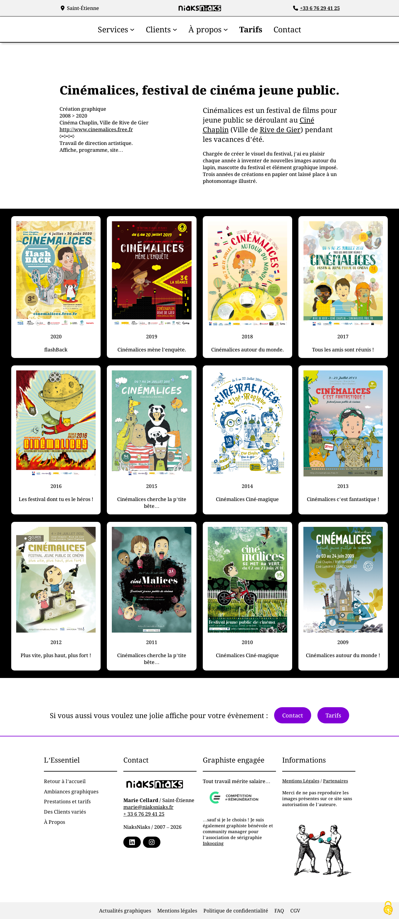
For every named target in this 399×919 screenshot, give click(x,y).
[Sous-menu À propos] (225, 29)
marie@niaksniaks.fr (148, 807)
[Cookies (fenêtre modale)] (388, 908)
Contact (292, 715)
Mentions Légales (300, 781)
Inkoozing (213, 843)
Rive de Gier (280, 129)
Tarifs (333, 715)
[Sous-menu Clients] (175, 29)
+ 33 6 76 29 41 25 (143, 813)
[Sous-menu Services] (132, 29)
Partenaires (335, 781)
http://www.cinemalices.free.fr (96, 129)
